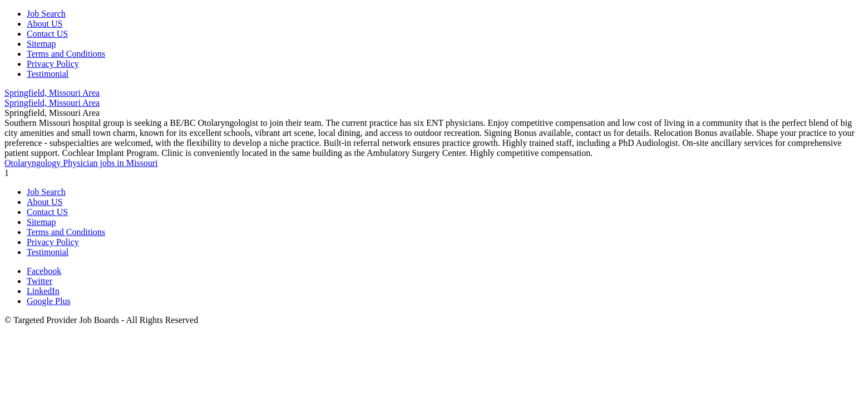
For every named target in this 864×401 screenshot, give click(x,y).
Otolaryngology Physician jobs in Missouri (81, 163)
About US (44, 23)
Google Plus (49, 301)
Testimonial (47, 74)
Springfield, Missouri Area (52, 92)
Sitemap (41, 43)
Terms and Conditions (66, 53)
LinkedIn (43, 291)
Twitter (39, 281)
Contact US (47, 33)
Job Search (46, 13)
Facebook (44, 271)
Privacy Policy (53, 64)
